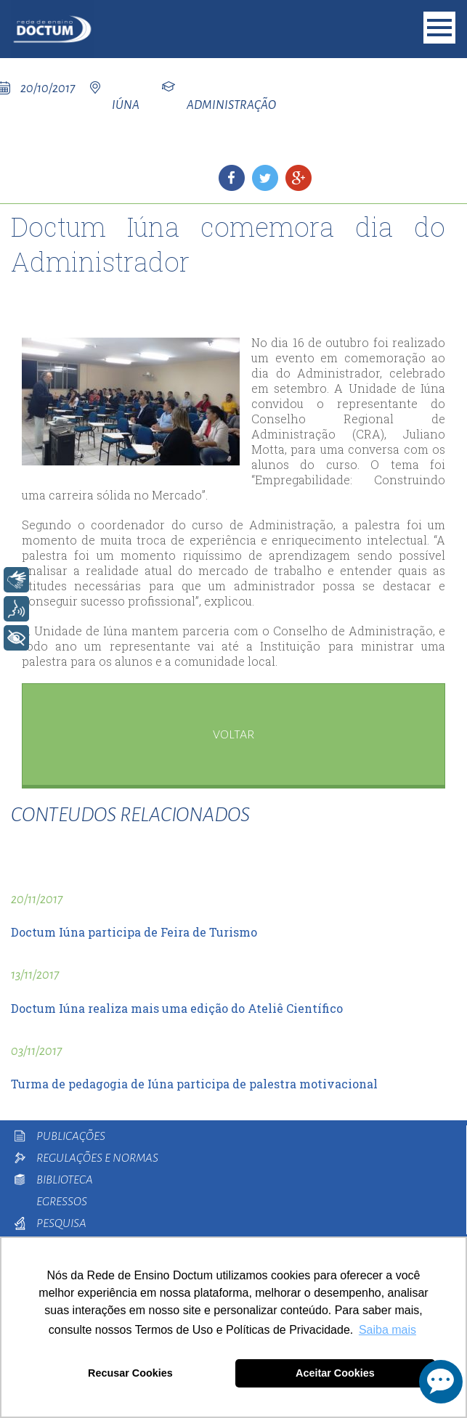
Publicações (70, 1136)
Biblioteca (64, 1179)
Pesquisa (61, 1223)
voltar (233, 734)
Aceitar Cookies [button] (335, 1373)
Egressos (61, 1201)
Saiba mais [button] (387, 1330)
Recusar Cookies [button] (130, 1373)
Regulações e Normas (97, 1158)
